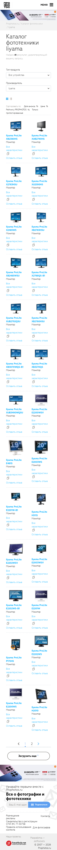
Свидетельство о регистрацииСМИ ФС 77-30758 (21, 823)
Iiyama (30, 88)
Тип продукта (13, 69)
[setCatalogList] (11, 99)
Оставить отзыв (14, 158)
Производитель (14, 83)
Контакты (45, 816)
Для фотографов (41, 827)
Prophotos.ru (44, 848)
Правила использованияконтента (18, 828)
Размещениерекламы (12, 817)
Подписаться (41, 804)
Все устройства (30, 75)
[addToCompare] (8, 153)
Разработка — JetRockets (37, 839)
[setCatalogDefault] (7, 99)
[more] (28, 756)
